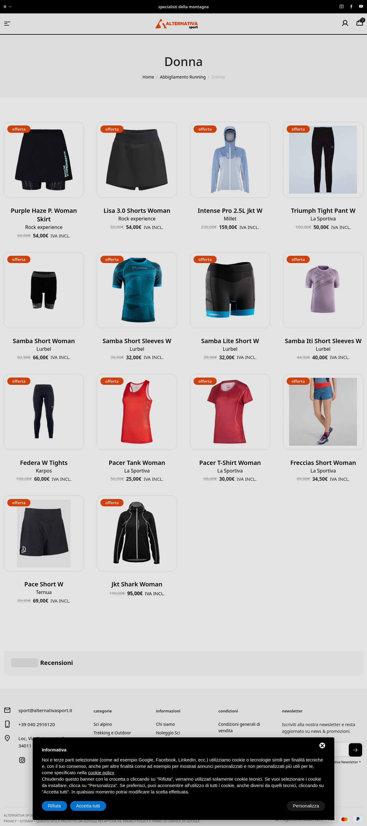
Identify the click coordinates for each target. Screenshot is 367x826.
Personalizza (61, 805)
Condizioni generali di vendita (240, 697)
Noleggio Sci (168, 703)
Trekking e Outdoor (113, 703)
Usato (99, 731)
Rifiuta (273, 805)
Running (102, 722)
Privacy (10, 794)
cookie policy (101, 772)
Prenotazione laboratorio (181, 722)
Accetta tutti (307, 805)
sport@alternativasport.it (47, 680)
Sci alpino (103, 694)
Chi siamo (166, 694)
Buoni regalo (169, 731)
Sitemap (26, 794)
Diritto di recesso (235, 710)
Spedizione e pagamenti (242, 719)
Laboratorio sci (171, 712)
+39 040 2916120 (38, 694)
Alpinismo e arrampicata (118, 712)
